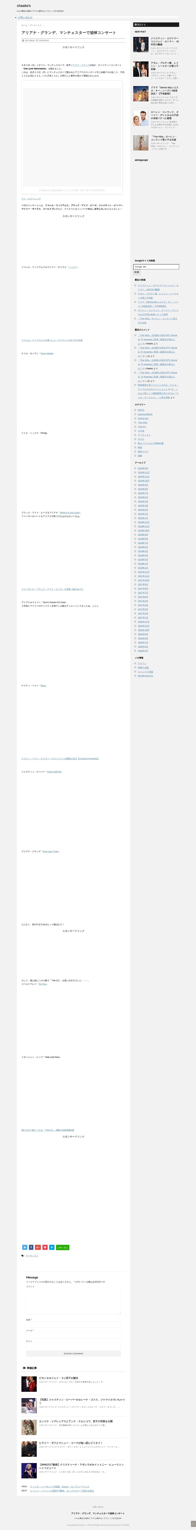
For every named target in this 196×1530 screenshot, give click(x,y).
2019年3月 (143, 509)
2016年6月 (143, 646)
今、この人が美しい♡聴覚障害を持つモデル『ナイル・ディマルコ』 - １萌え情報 (158, 393)
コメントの (145, 671)
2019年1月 (143, 518)
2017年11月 (143, 576)
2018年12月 (143, 522)
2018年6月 (143, 547)
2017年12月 (143, 572)
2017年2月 (143, 613)
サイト (29, 1341)
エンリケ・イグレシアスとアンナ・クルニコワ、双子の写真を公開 (76, 1421)
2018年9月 (143, 534)
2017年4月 (143, 605)
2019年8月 (143, 489)
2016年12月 (143, 621)
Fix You (42, 984)
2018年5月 (143, 551)
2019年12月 (143, 472)
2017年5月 (143, 601)
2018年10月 (143, 530)
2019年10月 (143, 480)
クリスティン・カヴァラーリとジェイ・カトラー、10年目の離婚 (165, 41)
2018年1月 (143, 567)
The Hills (142, 422)
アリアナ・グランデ (80, 65)
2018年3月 (143, 559)
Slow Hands (47, 353)
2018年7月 (143, 543)
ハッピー (73, 267)
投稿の (143, 667)
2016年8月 (143, 638)
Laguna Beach (145, 414)
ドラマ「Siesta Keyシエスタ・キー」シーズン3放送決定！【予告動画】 (164, 90)
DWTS (141, 410)
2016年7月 (143, 642)
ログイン (142, 663)
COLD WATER (54, 771)
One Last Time (50, 851)
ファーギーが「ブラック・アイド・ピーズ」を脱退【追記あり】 (52, 589)
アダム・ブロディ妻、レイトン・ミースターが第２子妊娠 (164, 65)
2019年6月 (143, 497)
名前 (29, 1319)
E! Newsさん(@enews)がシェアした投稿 (58, 190)
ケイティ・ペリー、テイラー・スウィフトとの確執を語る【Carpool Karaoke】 (60, 758)
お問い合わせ (25, 17)
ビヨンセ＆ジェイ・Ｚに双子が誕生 (58, 1377)
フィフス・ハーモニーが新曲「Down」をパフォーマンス (59, 1486)
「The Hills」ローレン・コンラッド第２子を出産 (164, 138)
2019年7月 (143, 493)
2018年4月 (143, 555)
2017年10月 (143, 580)
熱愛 (140, 455)
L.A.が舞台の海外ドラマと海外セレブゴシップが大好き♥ (98, 1518)
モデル (141, 439)
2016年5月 (143, 650)
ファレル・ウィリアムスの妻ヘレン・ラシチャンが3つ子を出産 (52, 340)
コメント (30, 1286)
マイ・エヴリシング (31, 198)
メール (30, 1330)
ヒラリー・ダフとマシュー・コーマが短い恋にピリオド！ (71, 1442)
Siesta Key (143, 418)
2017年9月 (143, 584)
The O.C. (142, 426)
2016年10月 (143, 630)
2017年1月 (143, 617)
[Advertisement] (77, 56)
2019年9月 (143, 484)
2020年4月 (143, 468)
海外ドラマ (143, 451)
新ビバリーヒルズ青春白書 (151, 443)
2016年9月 (143, 634)
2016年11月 (143, 625)
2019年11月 (143, 476)
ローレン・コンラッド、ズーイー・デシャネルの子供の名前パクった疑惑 (164, 115)
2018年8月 (143, 538)
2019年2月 (143, 514)
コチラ (95, 606)
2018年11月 (143, 526)
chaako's (24, 6)
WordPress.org (145, 675)
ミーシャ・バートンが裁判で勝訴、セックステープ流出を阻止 (62, 1490)
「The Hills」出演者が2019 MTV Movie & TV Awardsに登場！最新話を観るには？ (157, 339)
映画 (140, 447)
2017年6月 (143, 596)
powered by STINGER (119, 1525)
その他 (141, 430)
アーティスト (32, 1255)
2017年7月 (143, 592)
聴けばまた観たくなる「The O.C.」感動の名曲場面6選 (47, 1130)
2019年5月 (143, 501)
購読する (140, 24)
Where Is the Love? (70, 512)
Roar (43, 685)
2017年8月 (143, 588)
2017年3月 (143, 609)
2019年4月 (143, 505)
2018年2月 (143, 563)
